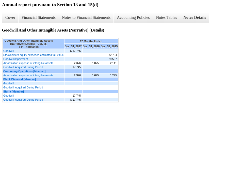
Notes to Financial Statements (86, 17)
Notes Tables (166, 17)
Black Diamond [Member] (19, 79)
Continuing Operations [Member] (24, 71)
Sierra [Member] (13, 91)
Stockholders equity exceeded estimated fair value (33, 54)
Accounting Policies (133, 17)
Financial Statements (39, 17)
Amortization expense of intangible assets (28, 63)
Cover (10, 17)
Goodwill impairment (15, 58)
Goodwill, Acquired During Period (23, 67)
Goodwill (8, 50)
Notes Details (194, 17)
